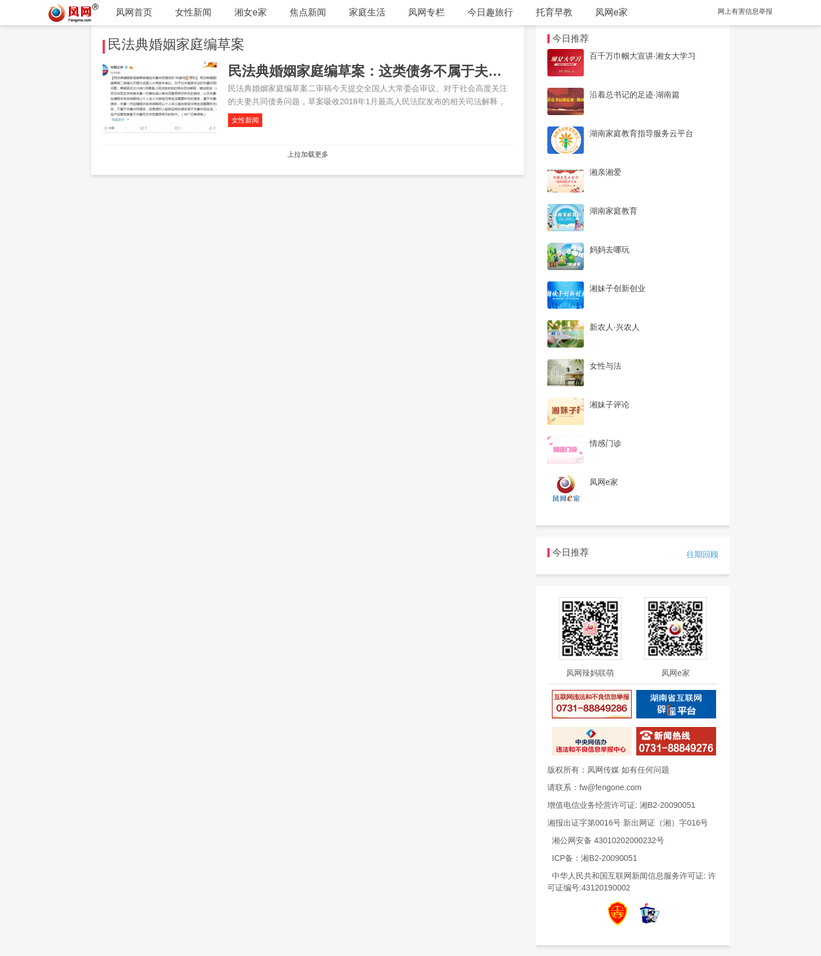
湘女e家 (250, 12)
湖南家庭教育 (613, 210)
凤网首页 (134, 12)
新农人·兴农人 (615, 327)
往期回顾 (702, 554)
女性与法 (605, 365)
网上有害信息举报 (745, 11)
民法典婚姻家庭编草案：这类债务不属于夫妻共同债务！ (399, 71)
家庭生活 (367, 12)
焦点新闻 (308, 12)
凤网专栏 (426, 12)
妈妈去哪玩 (609, 249)
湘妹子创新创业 (617, 288)
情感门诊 (605, 443)
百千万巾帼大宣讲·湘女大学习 (643, 55)
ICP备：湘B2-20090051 (594, 858)
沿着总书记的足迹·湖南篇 (635, 94)
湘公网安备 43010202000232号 (608, 840)
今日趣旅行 (490, 12)
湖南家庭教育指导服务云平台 (641, 133)
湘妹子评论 (609, 404)
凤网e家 (611, 12)
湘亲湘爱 (605, 172)
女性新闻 (193, 12)
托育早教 (554, 12)
